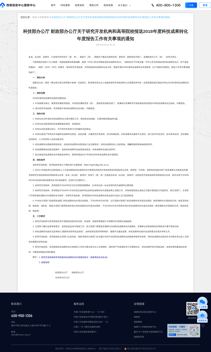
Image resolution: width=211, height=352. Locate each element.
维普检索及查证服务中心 (145, 311)
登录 (205, 5)
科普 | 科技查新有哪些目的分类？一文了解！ (92, 321)
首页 (53, 5)
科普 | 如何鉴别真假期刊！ (86, 331)
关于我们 (122, 5)
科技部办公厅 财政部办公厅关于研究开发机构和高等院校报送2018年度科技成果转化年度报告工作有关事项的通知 (111, 17)
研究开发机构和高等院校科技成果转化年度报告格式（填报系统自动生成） (75, 257)
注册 (191, 5)
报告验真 (108, 5)
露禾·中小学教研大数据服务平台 (148, 331)
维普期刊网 (139, 336)
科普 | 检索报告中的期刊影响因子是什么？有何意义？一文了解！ (92, 316)
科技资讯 (44, 17)
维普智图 (138, 321)
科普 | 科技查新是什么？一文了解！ (90, 311)
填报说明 (45, 262)
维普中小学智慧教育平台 (145, 326)
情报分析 (94, 5)
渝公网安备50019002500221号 (141, 348)
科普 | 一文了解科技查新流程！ (88, 326)
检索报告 (79, 5)
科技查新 (65, 5)
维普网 (137, 316)
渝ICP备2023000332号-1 (110, 348)
